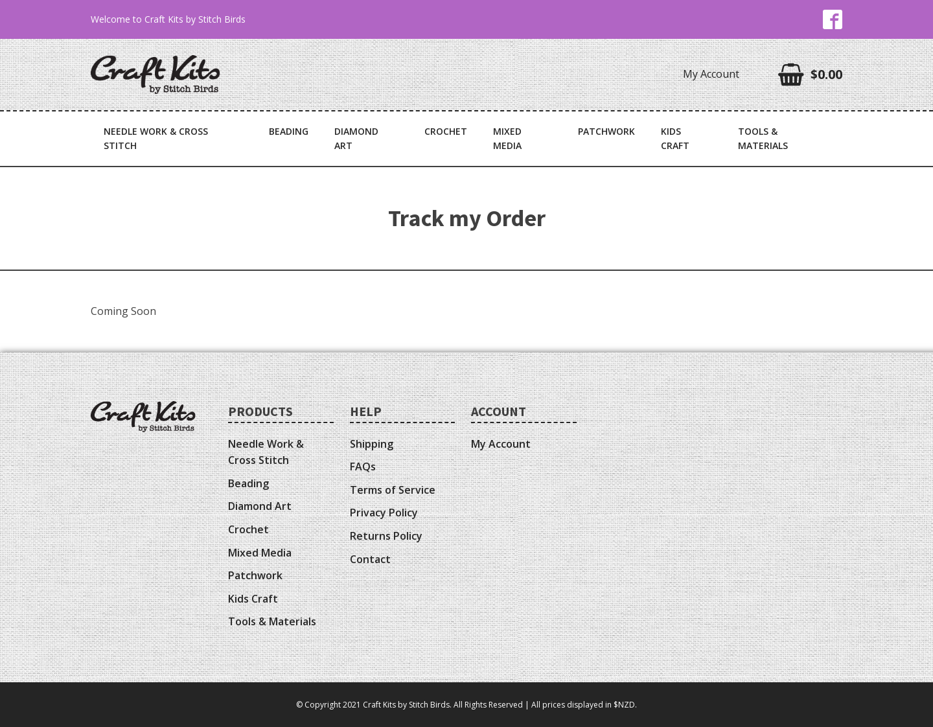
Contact (370, 559)
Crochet (445, 131)
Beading (288, 131)
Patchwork (606, 131)
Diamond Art (356, 138)
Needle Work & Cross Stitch (156, 138)
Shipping (371, 444)
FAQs (363, 466)
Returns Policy (386, 536)
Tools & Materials (763, 138)
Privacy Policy (384, 512)
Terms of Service (392, 490)
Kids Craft (675, 138)
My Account (711, 74)
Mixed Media (507, 138)
